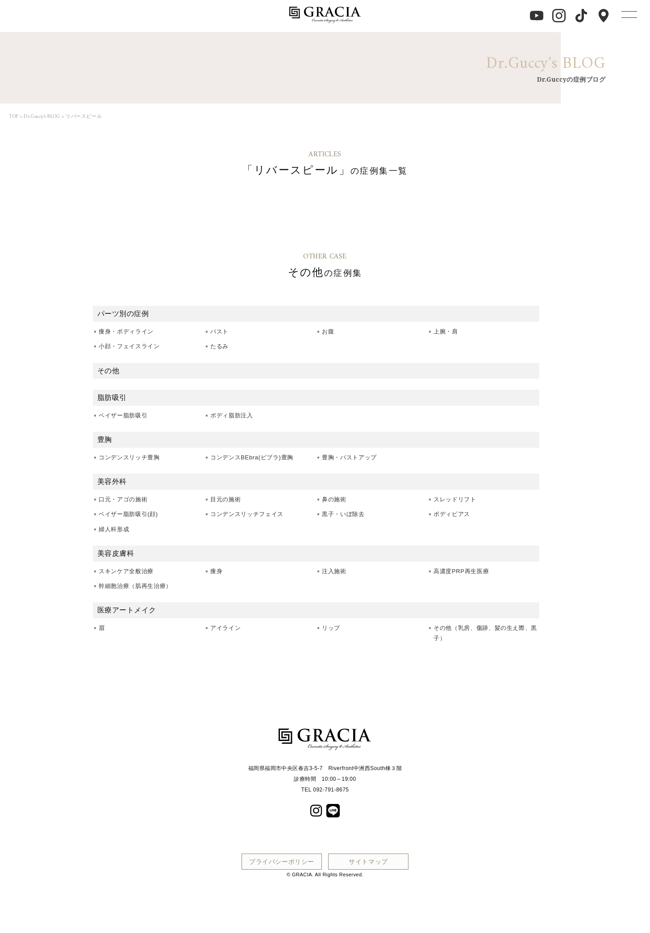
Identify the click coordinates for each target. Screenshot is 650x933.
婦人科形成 (114, 529)
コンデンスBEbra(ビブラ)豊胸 (251, 457)
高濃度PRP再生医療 (461, 571)
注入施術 (334, 571)
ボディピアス (451, 514)
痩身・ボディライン (126, 331)
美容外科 (112, 481)
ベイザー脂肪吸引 (123, 415)
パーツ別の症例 (123, 313)
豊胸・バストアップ (349, 457)
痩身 (216, 571)
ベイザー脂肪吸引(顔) (128, 514)
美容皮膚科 (115, 553)
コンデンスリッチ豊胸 (129, 457)
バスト (219, 331)
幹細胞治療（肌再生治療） (135, 586)
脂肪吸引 (112, 397)
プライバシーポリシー (281, 861)
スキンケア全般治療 (126, 571)
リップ (331, 628)
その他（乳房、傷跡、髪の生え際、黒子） (485, 633)
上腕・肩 (445, 331)
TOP (13, 116)
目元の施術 (225, 499)
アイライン (225, 628)
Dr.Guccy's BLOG (42, 116)
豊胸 (104, 439)
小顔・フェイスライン (129, 346)
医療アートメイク (126, 610)
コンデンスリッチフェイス (246, 514)
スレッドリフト (454, 499)
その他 (108, 370)
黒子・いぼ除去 (343, 514)
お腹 (328, 331)
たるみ (219, 346)
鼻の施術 (334, 499)
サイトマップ (368, 861)
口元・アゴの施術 (123, 499)
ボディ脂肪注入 (231, 415)
